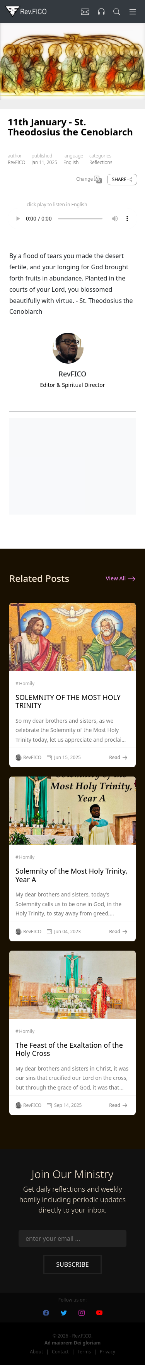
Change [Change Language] (89, 179)
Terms (84, 1351)
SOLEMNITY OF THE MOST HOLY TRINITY (68, 701)
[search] (116, 11)
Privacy (107, 1351)
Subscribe (72, 1264)
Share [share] (122, 179)
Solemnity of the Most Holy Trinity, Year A (71, 875)
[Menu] (132, 11)
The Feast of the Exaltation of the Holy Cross (69, 1049)
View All (121, 579)
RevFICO (16, 162)
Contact (60, 1351)
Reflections (100, 162)
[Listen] (85, 11)
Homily (26, 684)
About (36, 1351)
